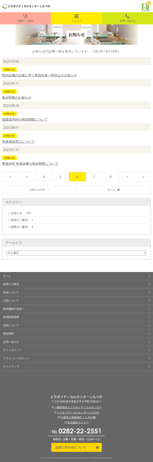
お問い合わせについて (76, 447)
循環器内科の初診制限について (25, 119)
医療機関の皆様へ (13, 309)
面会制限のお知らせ (16, 97)
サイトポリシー (12, 350)
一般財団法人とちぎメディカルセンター (78, 407)
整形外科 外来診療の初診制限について (30, 163)
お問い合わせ (127, 18)
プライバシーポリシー (16, 358)
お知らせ (9, 69)
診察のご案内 (25, 18)
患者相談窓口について (18, 141)
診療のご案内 (23, 227)
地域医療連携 (11, 317)
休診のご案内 (23, 220)
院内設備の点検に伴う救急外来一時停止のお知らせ (39, 75)
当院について (11, 325)
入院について (11, 300)
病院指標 (8, 333)
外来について (11, 292)
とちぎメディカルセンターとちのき (78, 412)
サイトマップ (11, 366)
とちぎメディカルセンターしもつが (76, 397)
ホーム (111, 189)
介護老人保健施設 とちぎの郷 (78, 417)
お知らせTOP (37, 189)
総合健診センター (78, 422)
